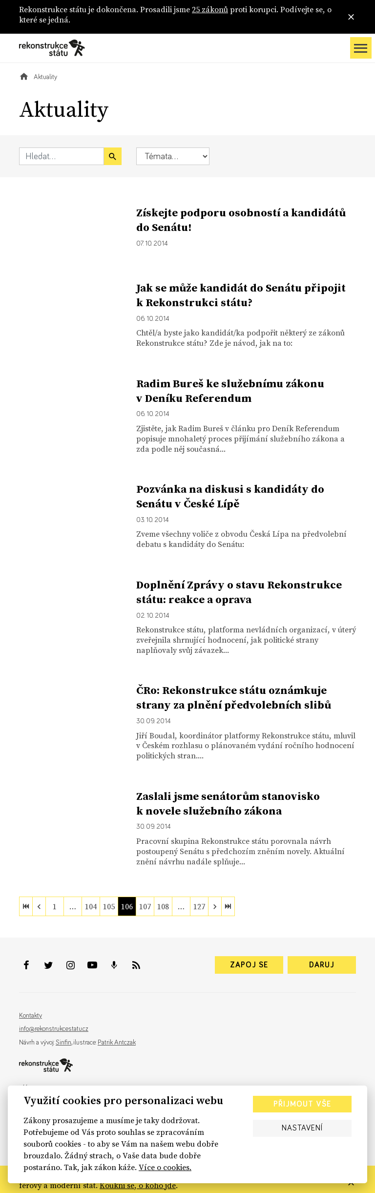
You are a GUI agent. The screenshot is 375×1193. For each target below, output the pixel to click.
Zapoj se (249, 965)
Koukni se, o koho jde (138, 1185)
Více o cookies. (165, 1167)
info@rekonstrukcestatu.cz (53, 1029)
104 (91, 906)
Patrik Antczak (117, 1042)
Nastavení (302, 1128)
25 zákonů (210, 9)
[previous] (39, 906)
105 (109, 906)
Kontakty (30, 1015)
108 (163, 906)
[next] (214, 906)
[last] (228, 906)
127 (199, 906)
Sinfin (63, 1042)
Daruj (321, 965)
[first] (26, 906)
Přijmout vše (302, 1104)
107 (145, 906)
